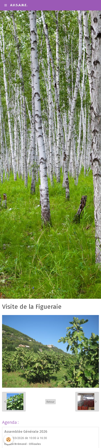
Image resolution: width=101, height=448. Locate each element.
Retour (50, 401)
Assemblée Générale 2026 (25, 431)
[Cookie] (8, 439)
